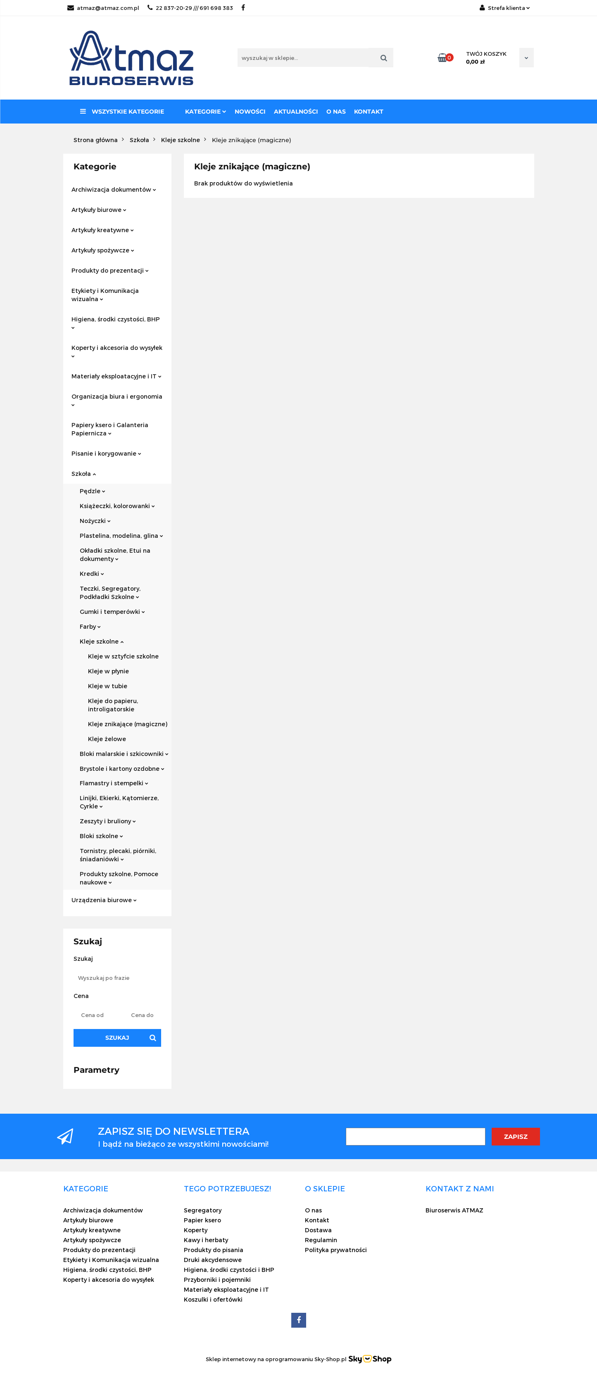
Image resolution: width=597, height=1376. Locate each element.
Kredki (92, 573)
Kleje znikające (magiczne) (127, 723)
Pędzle (92, 490)
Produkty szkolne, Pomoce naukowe (119, 878)
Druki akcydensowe (213, 1259)
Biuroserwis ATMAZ (454, 1210)
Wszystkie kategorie (122, 111)
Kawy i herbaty (206, 1239)
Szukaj (117, 1037)
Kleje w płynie (108, 671)
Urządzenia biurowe (104, 899)
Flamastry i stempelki (114, 783)
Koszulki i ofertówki (213, 1299)
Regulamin (321, 1239)
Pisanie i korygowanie (106, 453)
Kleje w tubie (107, 685)
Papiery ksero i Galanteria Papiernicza (109, 429)
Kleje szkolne (102, 641)
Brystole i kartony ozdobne (122, 768)
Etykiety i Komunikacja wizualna (105, 294)
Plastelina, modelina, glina (121, 535)
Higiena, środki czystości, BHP (115, 322)
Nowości (250, 111)
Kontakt (368, 111)
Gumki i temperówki (112, 611)
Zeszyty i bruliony (108, 821)
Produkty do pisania (213, 1249)
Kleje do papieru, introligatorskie (113, 705)
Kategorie (205, 111)
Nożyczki (95, 520)
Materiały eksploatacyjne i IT (116, 376)
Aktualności (296, 111)
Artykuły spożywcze (102, 250)
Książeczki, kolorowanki (117, 505)
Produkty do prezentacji (110, 270)
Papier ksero (202, 1220)
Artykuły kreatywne (102, 229)
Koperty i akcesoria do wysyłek (116, 351)
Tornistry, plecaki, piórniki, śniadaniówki (118, 855)
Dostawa (318, 1229)
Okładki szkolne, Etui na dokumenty (115, 554)
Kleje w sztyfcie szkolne (123, 656)
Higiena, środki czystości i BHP (229, 1269)
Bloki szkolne (101, 835)
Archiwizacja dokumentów (113, 189)
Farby (90, 626)
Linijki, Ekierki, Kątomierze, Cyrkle (119, 802)
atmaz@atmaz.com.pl (103, 8)
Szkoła (83, 473)
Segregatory (202, 1210)
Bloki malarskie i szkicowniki (124, 753)
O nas (336, 111)
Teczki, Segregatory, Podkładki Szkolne (110, 592)
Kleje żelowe (107, 738)
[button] (85, 1188)
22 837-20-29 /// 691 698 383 (190, 8)
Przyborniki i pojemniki (217, 1279)
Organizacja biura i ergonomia (116, 399)
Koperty (195, 1229)
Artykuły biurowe (98, 209)
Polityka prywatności (336, 1249)
